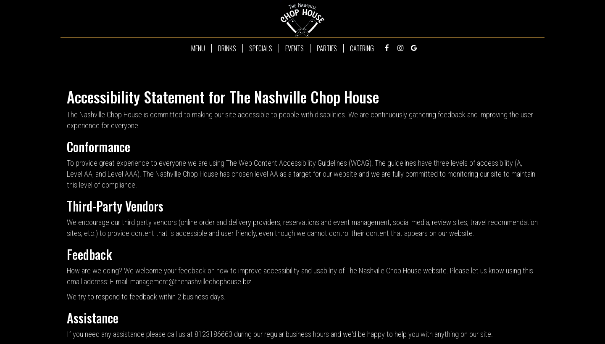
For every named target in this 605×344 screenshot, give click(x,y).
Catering (362, 48)
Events (294, 48)
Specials (260, 48)
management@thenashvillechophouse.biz (190, 281)
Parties (327, 48)
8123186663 (213, 334)
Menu (198, 48)
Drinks (227, 48)
